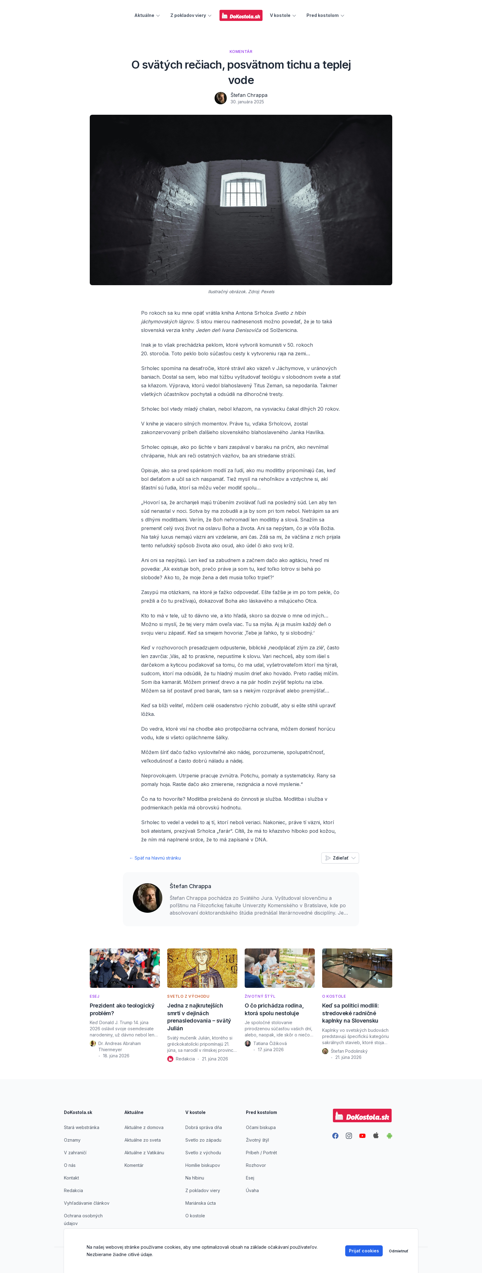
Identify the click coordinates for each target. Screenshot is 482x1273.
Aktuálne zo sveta (142, 1140)
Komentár (134, 1165)
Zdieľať (341, 858)
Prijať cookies (364, 1250)
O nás (70, 1165)
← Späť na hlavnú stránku (155, 857)
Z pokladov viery (202, 1190)
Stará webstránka (81, 1127)
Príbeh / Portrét (261, 1152)
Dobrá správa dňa (203, 1127)
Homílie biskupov (202, 1165)
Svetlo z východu (203, 1152)
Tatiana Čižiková (270, 1043)
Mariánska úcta (200, 1203)
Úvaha (252, 1190)
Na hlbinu (194, 1177)
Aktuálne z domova (144, 1127)
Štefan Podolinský (349, 1051)
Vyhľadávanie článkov (86, 1203)
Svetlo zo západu (203, 1140)
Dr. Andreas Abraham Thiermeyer (119, 1046)
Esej (250, 1177)
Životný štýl (257, 1140)
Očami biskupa (261, 1127)
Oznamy (72, 1140)
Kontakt (71, 1177)
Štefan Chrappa (249, 95)
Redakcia (185, 1058)
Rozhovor (256, 1165)
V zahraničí (75, 1152)
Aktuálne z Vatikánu (144, 1152)
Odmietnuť (398, 1251)
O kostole (195, 1215)
